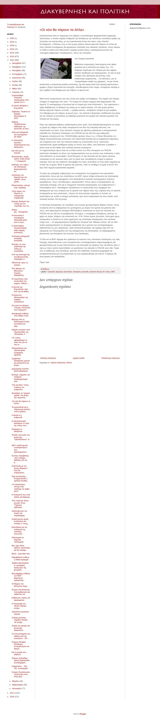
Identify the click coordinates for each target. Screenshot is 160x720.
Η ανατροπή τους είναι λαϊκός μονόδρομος (21, 496)
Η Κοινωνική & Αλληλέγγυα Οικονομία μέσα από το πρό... (19, 218)
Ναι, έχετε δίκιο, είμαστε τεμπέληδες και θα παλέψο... (21, 548)
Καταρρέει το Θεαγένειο (17, 430)
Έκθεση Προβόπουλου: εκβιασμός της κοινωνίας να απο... (21, 125)
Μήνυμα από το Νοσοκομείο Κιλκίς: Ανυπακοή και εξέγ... (21, 322)
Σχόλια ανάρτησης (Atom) (61, 363)
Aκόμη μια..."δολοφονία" (20, 211)
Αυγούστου (17, 78)
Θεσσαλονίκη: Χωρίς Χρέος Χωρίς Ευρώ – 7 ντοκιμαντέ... (21, 159)
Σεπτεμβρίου (17, 74)
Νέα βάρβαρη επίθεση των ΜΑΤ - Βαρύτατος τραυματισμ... (21, 577)
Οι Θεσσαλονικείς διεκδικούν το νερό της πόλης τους (20, 423)
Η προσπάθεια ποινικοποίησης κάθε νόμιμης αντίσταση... (19, 229)
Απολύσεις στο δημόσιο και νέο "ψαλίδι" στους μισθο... (19, 178)
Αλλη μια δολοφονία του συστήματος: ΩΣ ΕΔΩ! (20, 134)
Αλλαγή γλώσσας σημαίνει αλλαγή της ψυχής (19, 620)
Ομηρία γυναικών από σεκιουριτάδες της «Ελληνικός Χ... (21, 332)
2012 (12, 60)
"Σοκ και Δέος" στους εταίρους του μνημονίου (20, 387)
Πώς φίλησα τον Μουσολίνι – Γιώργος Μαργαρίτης (18, 271)
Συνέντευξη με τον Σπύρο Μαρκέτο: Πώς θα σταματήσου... (20, 469)
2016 (12, 45)
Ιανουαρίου (17, 688)
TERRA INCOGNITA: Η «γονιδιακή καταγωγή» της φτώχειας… (20, 566)
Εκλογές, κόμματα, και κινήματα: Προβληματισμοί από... (21, 378)
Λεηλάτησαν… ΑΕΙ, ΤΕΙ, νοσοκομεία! (20, 667)
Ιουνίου (15, 85)
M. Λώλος (106, 272)
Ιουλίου (15, 81)
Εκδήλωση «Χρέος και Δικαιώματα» (21, 599)
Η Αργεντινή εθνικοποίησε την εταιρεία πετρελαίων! (20, 298)
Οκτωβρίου (17, 70)
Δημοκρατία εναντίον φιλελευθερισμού (20, 370)
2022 (12, 42)
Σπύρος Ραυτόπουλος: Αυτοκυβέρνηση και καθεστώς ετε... (21, 592)
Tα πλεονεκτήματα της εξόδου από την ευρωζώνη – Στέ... (21, 636)
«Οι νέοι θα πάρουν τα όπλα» (62, 30)
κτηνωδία (85, 272)
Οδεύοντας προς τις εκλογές (20, 264)
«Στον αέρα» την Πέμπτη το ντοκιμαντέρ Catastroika (18, 194)
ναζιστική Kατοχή (95, 272)
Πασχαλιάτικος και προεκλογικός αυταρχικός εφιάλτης (19, 351)
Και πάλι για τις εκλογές (18, 152)
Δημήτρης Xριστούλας (64, 272)
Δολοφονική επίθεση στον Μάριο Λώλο (20, 314)
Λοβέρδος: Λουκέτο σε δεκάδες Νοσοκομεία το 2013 (21, 115)
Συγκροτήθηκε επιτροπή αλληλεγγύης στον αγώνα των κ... (20, 98)
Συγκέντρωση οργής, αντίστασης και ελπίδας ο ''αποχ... (20, 521)
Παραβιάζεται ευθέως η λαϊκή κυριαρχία (20, 558)
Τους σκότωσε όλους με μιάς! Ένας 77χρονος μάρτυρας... (20, 504)
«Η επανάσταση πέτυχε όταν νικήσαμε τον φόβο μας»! (21, 487)
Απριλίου (16, 92)
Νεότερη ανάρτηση (48, 358)
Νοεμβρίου (17, 67)
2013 (12, 56)
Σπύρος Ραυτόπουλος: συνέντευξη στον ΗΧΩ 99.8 (21, 674)
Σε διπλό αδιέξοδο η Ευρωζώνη (20, 107)
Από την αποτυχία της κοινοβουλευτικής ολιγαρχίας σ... (21, 257)
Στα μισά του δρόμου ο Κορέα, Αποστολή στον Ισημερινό (21, 307)
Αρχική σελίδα (79, 358)
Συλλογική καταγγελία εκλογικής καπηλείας (20, 238)
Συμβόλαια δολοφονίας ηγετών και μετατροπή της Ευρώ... (21, 362)
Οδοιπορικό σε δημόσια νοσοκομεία (18, 540)
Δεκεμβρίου (17, 63)
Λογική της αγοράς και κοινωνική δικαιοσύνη (21, 628)
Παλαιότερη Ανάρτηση (110, 358)
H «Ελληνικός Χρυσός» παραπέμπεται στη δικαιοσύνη (20, 143)
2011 (12, 693)
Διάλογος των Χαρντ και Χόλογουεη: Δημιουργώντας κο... (20, 168)
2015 (12, 49)
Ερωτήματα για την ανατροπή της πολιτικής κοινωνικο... (19, 530)
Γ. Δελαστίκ (51, 272)
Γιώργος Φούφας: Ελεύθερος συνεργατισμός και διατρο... (20, 645)
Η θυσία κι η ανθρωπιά (17, 416)
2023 (12, 38)
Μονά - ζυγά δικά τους (21, 554)
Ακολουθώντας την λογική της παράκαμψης (19, 513)
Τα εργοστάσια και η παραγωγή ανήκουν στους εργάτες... (21, 409)
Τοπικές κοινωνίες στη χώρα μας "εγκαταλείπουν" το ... (21, 438)
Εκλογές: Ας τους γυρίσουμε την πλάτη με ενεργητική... (19, 247)
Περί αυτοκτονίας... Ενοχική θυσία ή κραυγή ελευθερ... (20, 478)
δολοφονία (77, 272)
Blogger (83, 714)
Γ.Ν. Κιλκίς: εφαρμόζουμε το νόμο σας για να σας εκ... (19, 341)
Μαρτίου (16, 681)
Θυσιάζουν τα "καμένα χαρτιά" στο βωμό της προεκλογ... (21, 395)
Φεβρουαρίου (18, 685)
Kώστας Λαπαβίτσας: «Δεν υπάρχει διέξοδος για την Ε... (20, 459)
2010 (12, 697)
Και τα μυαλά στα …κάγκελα (20, 653)
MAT (113, 272)
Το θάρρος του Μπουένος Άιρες (19, 585)
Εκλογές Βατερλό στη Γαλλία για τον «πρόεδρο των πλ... (21, 203)
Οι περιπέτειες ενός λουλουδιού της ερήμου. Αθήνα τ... (20, 281)
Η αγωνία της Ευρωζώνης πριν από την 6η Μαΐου (20, 289)
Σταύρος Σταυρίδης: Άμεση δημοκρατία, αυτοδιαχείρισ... (21, 660)
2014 (12, 53)
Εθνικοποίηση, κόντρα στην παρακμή (21, 186)
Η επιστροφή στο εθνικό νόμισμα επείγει (19, 606)
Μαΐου (15, 89)
